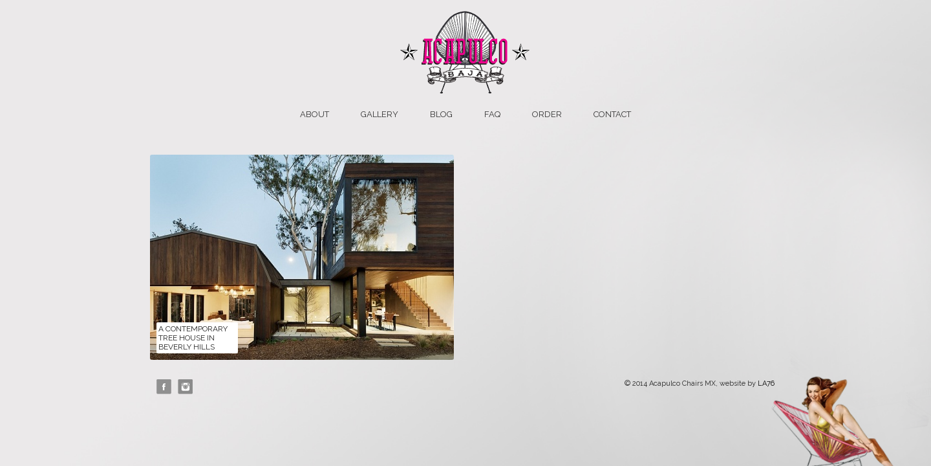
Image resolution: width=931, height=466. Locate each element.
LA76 (766, 383)
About (314, 114)
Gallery (379, 114)
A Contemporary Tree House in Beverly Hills (193, 337)
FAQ (492, 114)
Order (547, 114)
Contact (612, 114)
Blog (441, 114)
